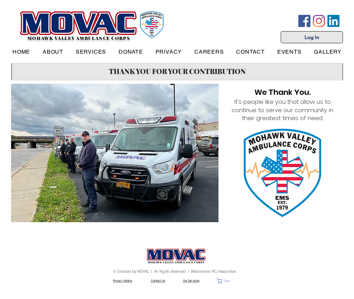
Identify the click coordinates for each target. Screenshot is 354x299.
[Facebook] (304, 21)
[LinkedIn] (333, 21)
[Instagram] (319, 21)
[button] (229, 280)
